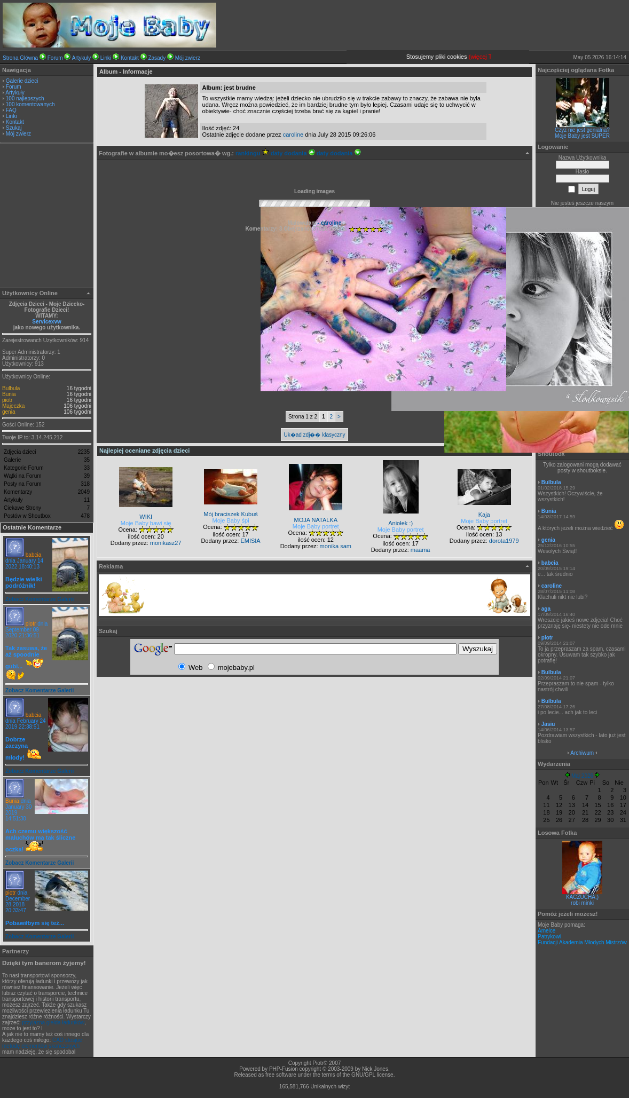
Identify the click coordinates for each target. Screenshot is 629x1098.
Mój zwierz (187, 58)
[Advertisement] (47, 217)
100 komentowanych (30, 104)
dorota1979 (504, 541)
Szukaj (14, 128)
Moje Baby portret (316, 526)
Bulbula (11, 388)
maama (420, 550)
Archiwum (582, 753)
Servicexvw (46, 322)
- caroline (328, 223)
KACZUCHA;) (582, 897)
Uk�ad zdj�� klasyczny (314, 435)
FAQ (11, 110)
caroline (293, 134)
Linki (106, 58)
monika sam (335, 546)
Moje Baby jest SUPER (582, 136)
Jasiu (548, 724)
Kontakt (130, 58)
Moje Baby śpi (231, 520)
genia (8, 412)
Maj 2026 (582, 776)
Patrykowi (549, 936)
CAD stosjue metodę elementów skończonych (42, 1043)
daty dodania (293, 153)
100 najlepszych (25, 98)
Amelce (546, 931)
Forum (55, 58)
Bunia (9, 394)
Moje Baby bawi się (146, 523)
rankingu (252, 153)
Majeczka (13, 406)
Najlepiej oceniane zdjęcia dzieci (144, 450)
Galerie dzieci (22, 81)
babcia (33, 555)
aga (546, 609)
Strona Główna (20, 58)
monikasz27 (166, 543)
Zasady (157, 58)
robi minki (582, 903)
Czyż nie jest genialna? (582, 130)
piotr (7, 400)
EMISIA (250, 541)
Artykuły (81, 58)
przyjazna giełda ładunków (53, 1022)
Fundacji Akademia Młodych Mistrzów (582, 942)
